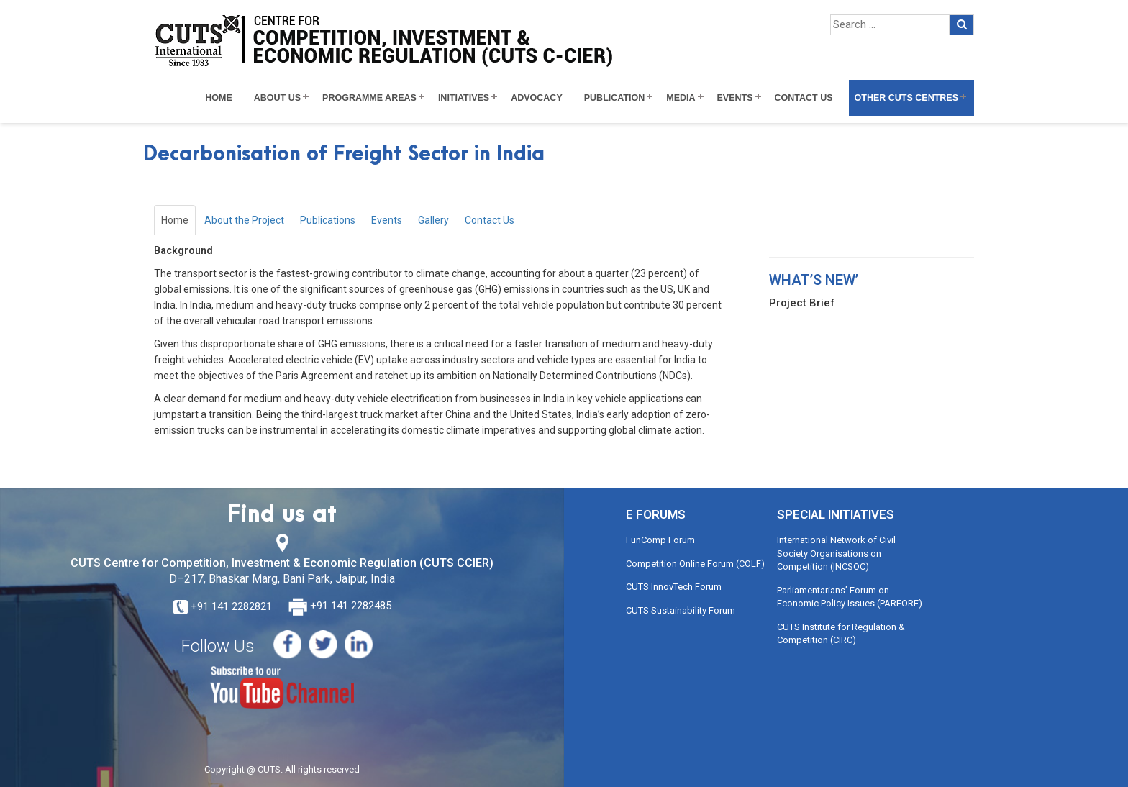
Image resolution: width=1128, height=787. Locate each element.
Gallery (433, 220)
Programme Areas (369, 98)
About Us (277, 98)
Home (218, 98)
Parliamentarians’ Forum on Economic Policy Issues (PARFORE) (849, 597)
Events (735, 98)
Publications (327, 220)
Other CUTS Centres (906, 98)
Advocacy (537, 98)
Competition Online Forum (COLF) (695, 563)
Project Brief (802, 302)
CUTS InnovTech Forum (674, 586)
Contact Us (804, 98)
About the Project (244, 220)
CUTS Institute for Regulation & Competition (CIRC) (841, 634)
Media (680, 98)
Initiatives (463, 98)
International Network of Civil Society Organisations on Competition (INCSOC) (836, 553)
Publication (614, 98)
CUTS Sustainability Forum (680, 610)
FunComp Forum (660, 539)
